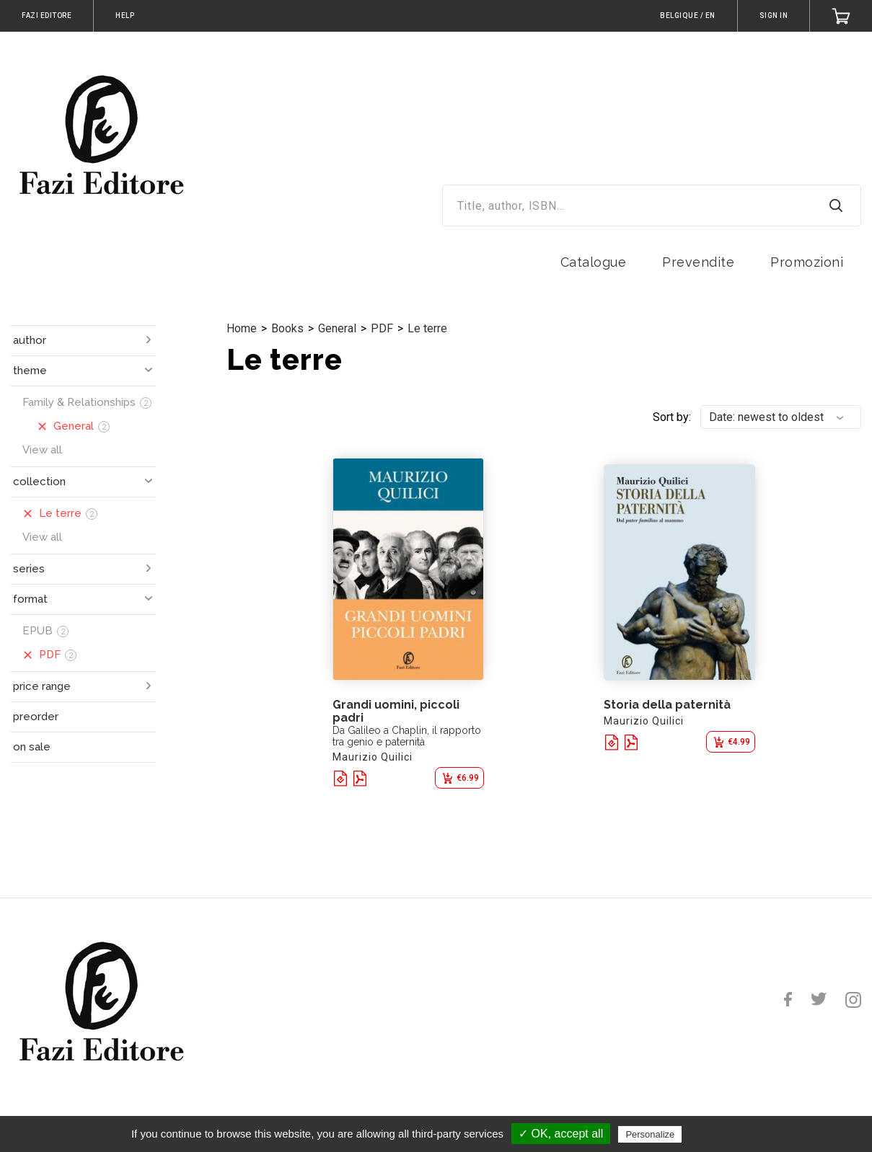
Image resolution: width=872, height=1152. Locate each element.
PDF (382, 328)
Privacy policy (720, 1134)
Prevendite (698, 262)
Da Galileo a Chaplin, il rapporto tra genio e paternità (406, 736)
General (337, 328)
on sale (31, 746)
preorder (35, 716)
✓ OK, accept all (561, 1133)
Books (287, 328)
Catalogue (593, 262)
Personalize (649, 1134)
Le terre (427, 328)
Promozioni (806, 262)
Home (241, 328)
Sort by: (672, 417)
